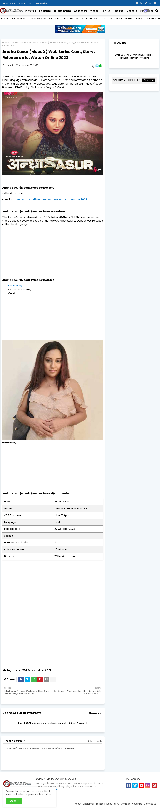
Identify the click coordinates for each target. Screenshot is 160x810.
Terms (99, 803)
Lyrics (119, 18)
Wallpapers (80, 10)
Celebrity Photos (37, 18)
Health (128, 18)
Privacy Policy (111, 803)
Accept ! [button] (14, 800)
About (78, 803)
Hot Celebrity (71, 18)
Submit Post (26, 3)
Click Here (148, 80)
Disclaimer (88, 803)
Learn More (45, 794)
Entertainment (62, 10)
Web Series (55, 18)
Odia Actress (18, 18)
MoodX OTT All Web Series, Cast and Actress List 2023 (52, 199)
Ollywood (30, 10)
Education (42, 3)
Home (4, 18)
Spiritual (106, 10)
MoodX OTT (17, 42)
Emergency (9, 3)
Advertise (137, 803)
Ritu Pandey (15, 285)
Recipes (118, 10)
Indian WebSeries (25, 670)
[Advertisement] (52, 250)
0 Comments (95, 741)
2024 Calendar (90, 18)
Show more (95, 713)
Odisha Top (107, 18)
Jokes (139, 18)
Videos (94, 10)
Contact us (150, 803)
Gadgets (132, 10)
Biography (45, 10)
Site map (125, 803)
